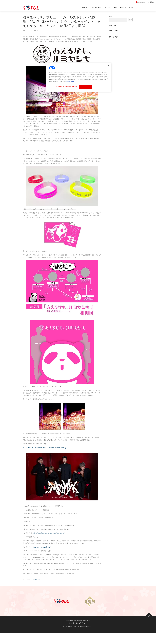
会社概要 (84, 7)
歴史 (115, 7)
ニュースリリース (36, 579)
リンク (131, 7)
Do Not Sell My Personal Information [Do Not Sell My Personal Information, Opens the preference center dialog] (67, 86)
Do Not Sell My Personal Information (78, 620)
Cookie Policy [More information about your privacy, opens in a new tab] (70, 81)
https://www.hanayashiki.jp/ (42, 547)
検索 (110, 16)
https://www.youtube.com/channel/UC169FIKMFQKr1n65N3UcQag (44, 448)
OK (85, 86)
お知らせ (123, 7)
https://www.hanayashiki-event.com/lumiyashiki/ (48, 533)
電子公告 (108, 7)
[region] (78, 77)
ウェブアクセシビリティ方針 (78, 623)
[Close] (108, 65)
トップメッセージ (96, 7)
